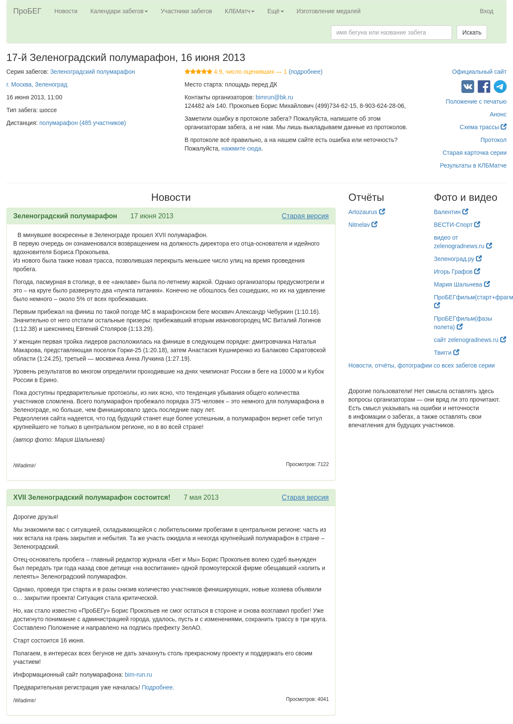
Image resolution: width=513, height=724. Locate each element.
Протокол (494, 139)
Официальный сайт (479, 71)
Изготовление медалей (329, 11)
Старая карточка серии (475, 152)
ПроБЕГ (27, 11)
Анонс (498, 114)
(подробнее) (305, 71)
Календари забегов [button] (119, 11)
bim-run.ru (138, 674)
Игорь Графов (457, 271)
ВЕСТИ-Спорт (457, 224)
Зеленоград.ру (458, 258)
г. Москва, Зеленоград (36, 84)
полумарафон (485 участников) (82, 122)
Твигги (446, 352)
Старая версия (305, 216)
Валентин (451, 212)
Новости (66, 11)
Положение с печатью (476, 101)
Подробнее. (158, 687)
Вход (486, 11)
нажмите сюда (241, 148)
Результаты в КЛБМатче (473, 165)
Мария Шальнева (462, 284)
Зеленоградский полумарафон (92, 71)
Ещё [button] (275, 11)
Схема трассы (483, 127)
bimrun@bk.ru (274, 97)
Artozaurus (366, 212)
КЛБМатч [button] (240, 11)
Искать (471, 32)
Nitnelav (362, 224)
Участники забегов (186, 11)
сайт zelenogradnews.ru (470, 339)
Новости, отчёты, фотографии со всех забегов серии (421, 365)
